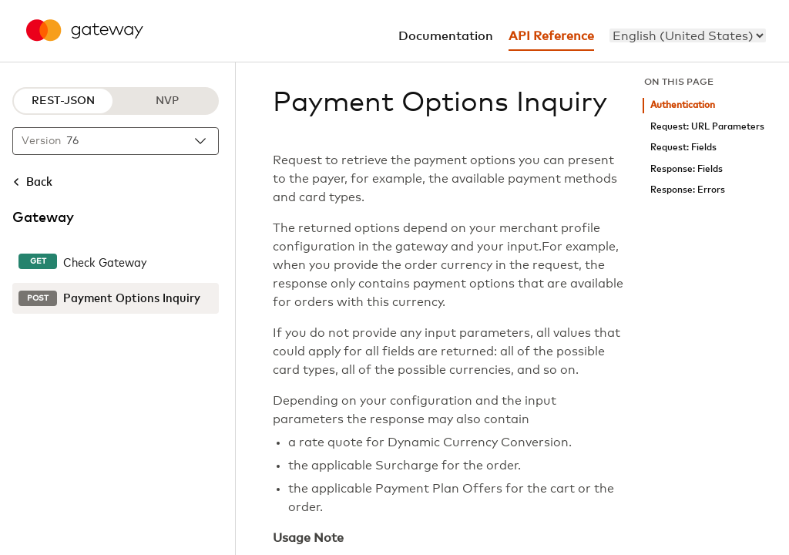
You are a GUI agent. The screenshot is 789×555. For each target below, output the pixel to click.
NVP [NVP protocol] (167, 101)
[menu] (687, 35)
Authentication (682, 105)
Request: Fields (683, 148)
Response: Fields (686, 169)
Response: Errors (687, 190)
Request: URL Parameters (707, 127)
